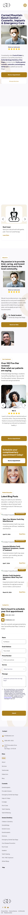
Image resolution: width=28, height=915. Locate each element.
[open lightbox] (14, 36)
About (3, 765)
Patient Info (5, 777)
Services (4, 769)
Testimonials (5, 773)
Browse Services (14, 82)
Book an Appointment (14, 76)
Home (3, 761)
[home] (6, 5)
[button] (25, 5)
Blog (3, 781)
